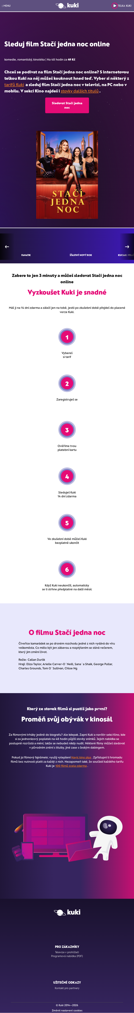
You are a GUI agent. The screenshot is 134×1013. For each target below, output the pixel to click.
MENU (6, 5)
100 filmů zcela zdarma (71, 765)
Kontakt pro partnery (67, 988)
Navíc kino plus (81, 757)
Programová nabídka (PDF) (67, 956)
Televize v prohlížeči (67, 952)
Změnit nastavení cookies (67, 1010)
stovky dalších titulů (80, 90)
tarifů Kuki (14, 84)
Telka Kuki (121, 6)
